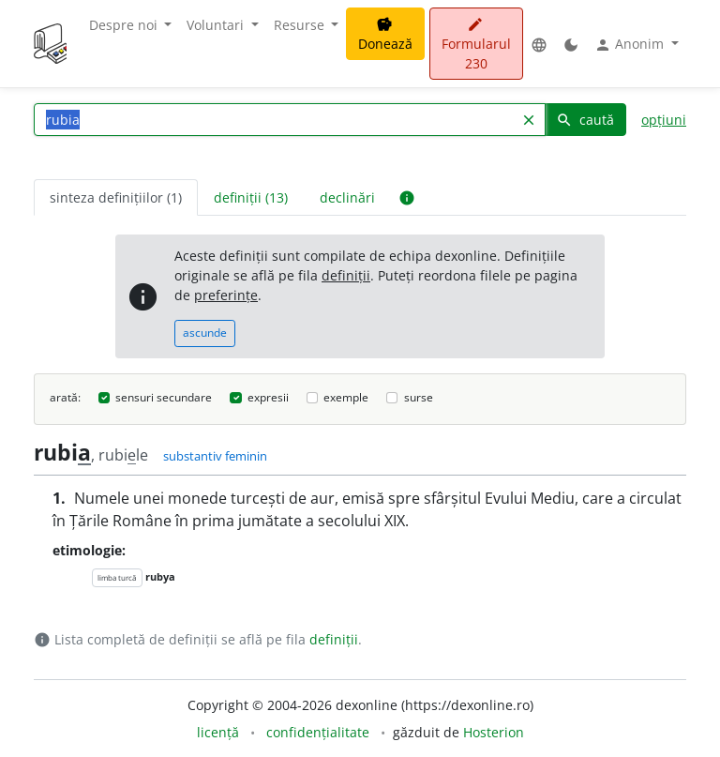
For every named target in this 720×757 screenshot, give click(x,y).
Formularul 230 (476, 44)
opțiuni (663, 120)
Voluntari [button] (217, 25)
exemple (345, 397)
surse (418, 397)
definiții (346, 275)
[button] (539, 43)
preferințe (226, 295)
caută (585, 120)
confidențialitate (317, 732)
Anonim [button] (631, 44)
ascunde (205, 333)
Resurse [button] (301, 25)
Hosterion (493, 732)
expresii (268, 397)
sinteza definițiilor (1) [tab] (116, 197)
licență (218, 732)
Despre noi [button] (125, 25)
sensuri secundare (163, 397)
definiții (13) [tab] (251, 197)
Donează (385, 34)
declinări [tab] (347, 197)
